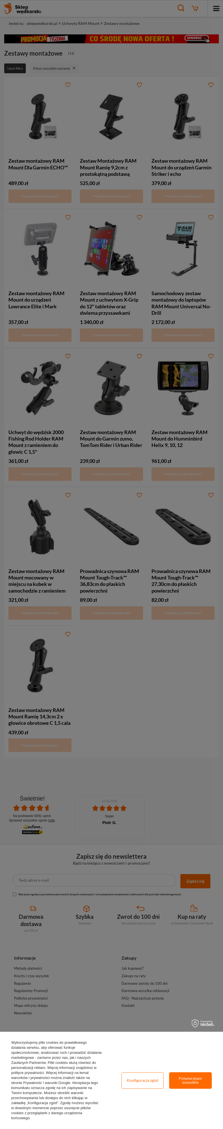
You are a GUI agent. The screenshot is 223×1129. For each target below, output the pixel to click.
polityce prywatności (27, 1073)
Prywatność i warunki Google (46, 1083)
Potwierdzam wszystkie (190, 1080)
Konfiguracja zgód (142, 1080)
